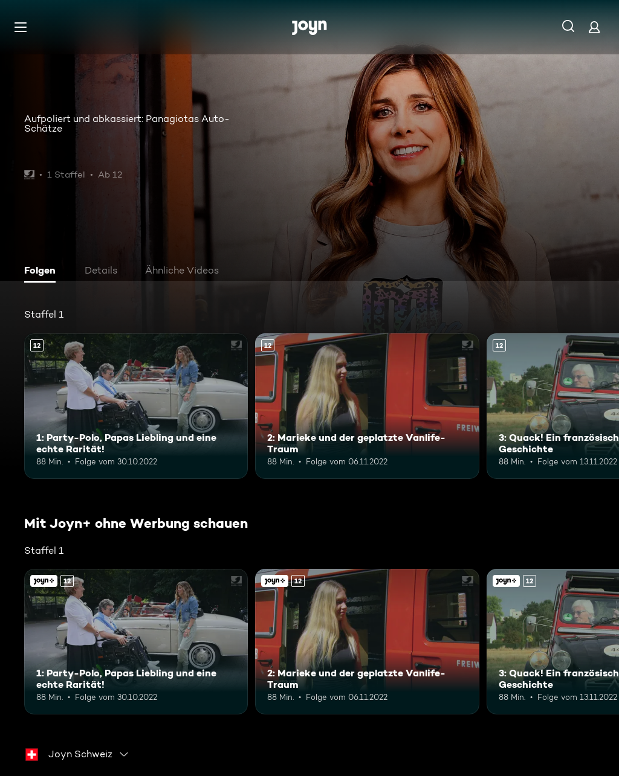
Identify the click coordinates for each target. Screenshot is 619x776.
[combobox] (77, 754)
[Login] (594, 26)
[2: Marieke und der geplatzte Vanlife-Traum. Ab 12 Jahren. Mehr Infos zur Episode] (367, 406)
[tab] (43, 272)
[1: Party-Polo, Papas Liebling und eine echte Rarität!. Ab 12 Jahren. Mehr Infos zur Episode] (136, 406)
